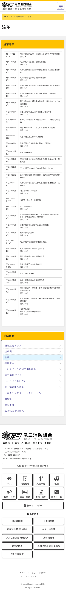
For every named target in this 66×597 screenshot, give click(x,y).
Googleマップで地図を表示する (33, 466)
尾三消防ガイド (13, 375)
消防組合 (20, 16)
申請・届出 (41, 497)
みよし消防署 (48, 529)
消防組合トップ (13, 345)
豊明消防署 (17, 546)
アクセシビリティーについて (33, 576)
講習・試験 (25, 497)
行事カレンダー (34, 506)
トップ (8, 16)
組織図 (8, 351)
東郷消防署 (48, 538)
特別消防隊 (17, 521)
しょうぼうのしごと (15, 381)
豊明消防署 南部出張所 (48, 546)
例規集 (8, 399)
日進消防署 (48, 521)
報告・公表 (9, 497)
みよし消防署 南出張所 (17, 538)
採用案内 (9, 363)
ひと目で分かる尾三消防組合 (20, 369)
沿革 (7, 357)
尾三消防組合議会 (14, 387)
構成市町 (9, 405)
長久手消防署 (17, 554)
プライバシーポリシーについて (33, 573)
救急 (57, 484)
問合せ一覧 (56, 497)
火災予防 (41, 484)
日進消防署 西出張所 (17, 529)
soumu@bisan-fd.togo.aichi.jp (17, 458)
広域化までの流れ (14, 410)
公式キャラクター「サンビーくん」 (24, 393)
